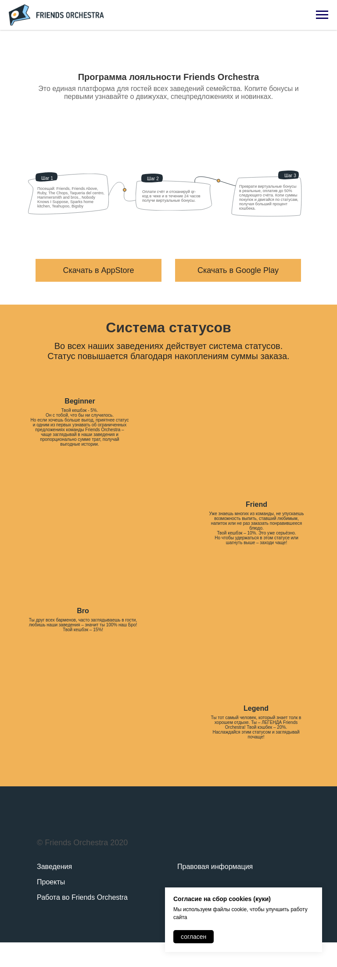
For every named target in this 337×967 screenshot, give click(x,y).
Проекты (51, 882)
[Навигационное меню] (322, 15)
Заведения (54, 866)
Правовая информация (215, 866)
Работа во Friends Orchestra (82, 897)
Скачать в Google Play (238, 270)
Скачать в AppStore (98, 270)
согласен (193, 936)
